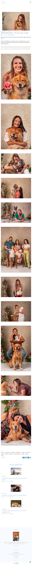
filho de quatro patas (18, 452)
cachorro (2, 452)
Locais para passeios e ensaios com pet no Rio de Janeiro (14, 478)
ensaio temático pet (7, 452)
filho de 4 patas (12, 452)
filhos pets (23, 452)
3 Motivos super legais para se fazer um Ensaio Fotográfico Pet (14, 511)
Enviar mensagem (16, 552)
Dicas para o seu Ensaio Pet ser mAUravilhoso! (14, 495)
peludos (2, 455)
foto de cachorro (28, 452)
